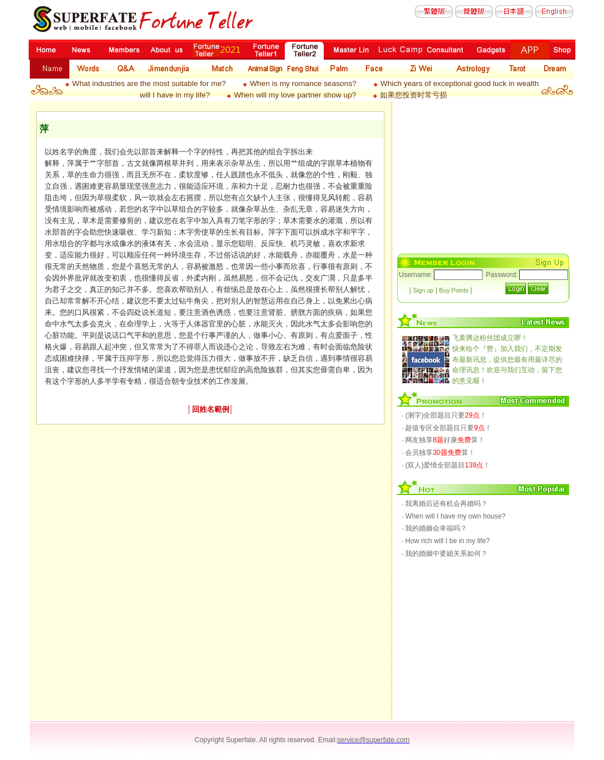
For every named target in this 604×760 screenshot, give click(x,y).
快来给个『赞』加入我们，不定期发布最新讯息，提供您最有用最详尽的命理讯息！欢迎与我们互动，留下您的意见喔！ (507, 359)
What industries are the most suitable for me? (149, 83)
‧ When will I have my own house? (453, 516)
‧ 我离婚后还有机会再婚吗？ (445, 504)
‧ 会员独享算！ (438, 453)
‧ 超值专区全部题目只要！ (447, 428)
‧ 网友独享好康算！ (443, 440)
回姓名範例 (210, 409)
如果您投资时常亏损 (413, 95)
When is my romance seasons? (303, 83)
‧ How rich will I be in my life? (446, 541)
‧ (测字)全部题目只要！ (444, 415)
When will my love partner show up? (295, 95)
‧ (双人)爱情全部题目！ (446, 465)
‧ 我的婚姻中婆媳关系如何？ (445, 553)
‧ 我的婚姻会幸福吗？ (434, 528)
